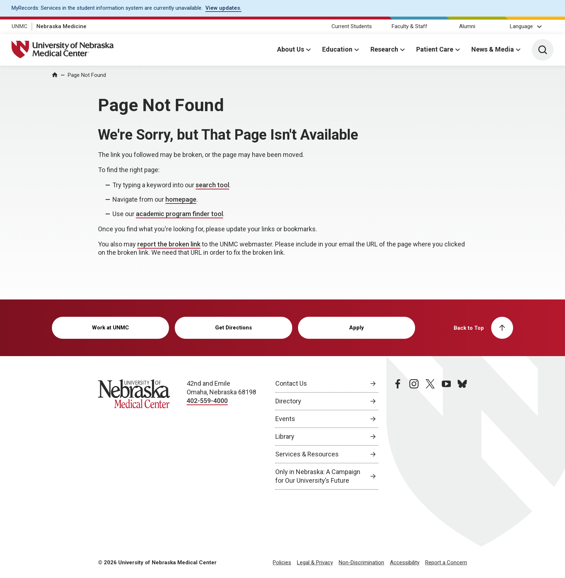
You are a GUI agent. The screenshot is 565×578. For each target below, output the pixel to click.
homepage (180, 199)
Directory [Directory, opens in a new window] (288, 401)
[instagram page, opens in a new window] (414, 434)
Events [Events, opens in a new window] (285, 418)
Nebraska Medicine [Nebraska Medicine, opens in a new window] (61, 26)
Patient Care (434, 49)
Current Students (352, 26)
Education (337, 49)
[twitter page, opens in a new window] (430, 434)
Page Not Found (87, 75)
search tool (212, 185)
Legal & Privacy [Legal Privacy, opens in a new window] (315, 562)
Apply (356, 327)
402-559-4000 (207, 400)
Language (521, 26)
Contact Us (291, 383)
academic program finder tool (179, 214)
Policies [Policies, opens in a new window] (282, 562)
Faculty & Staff (409, 26)
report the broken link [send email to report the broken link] (168, 244)
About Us (290, 49)
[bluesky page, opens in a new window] (462, 434)
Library (284, 436)
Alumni (467, 26)
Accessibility (404, 562)
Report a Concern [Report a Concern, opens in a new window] (446, 562)
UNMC (19, 26)
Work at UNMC (110, 327)
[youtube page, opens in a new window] (446, 434)
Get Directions (233, 327)
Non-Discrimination (361, 562)
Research (384, 49)
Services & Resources (307, 454)
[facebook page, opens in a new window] (397, 434)
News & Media (492, 49)
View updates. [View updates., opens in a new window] (223, 8)
